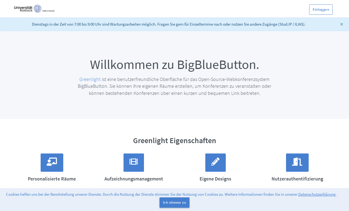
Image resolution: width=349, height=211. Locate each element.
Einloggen (321, 9)
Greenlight (90, 79)
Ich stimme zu (174, 202)
